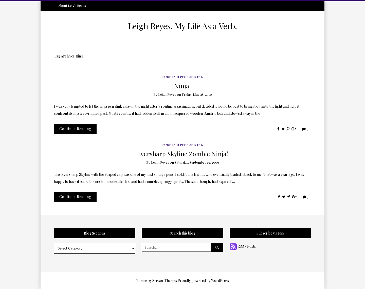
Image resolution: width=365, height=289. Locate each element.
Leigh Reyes (167, 94)
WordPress (220, 280)
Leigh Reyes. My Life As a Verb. (182, 26)
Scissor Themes (164, 280)
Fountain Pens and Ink (182, 76)
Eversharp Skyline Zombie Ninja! (182, 153)
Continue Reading (75, 128)
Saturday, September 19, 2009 (197, 162)
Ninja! (182, 86)
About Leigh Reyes (72, 5)
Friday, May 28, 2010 (197, 94)
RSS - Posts (243, 246)
